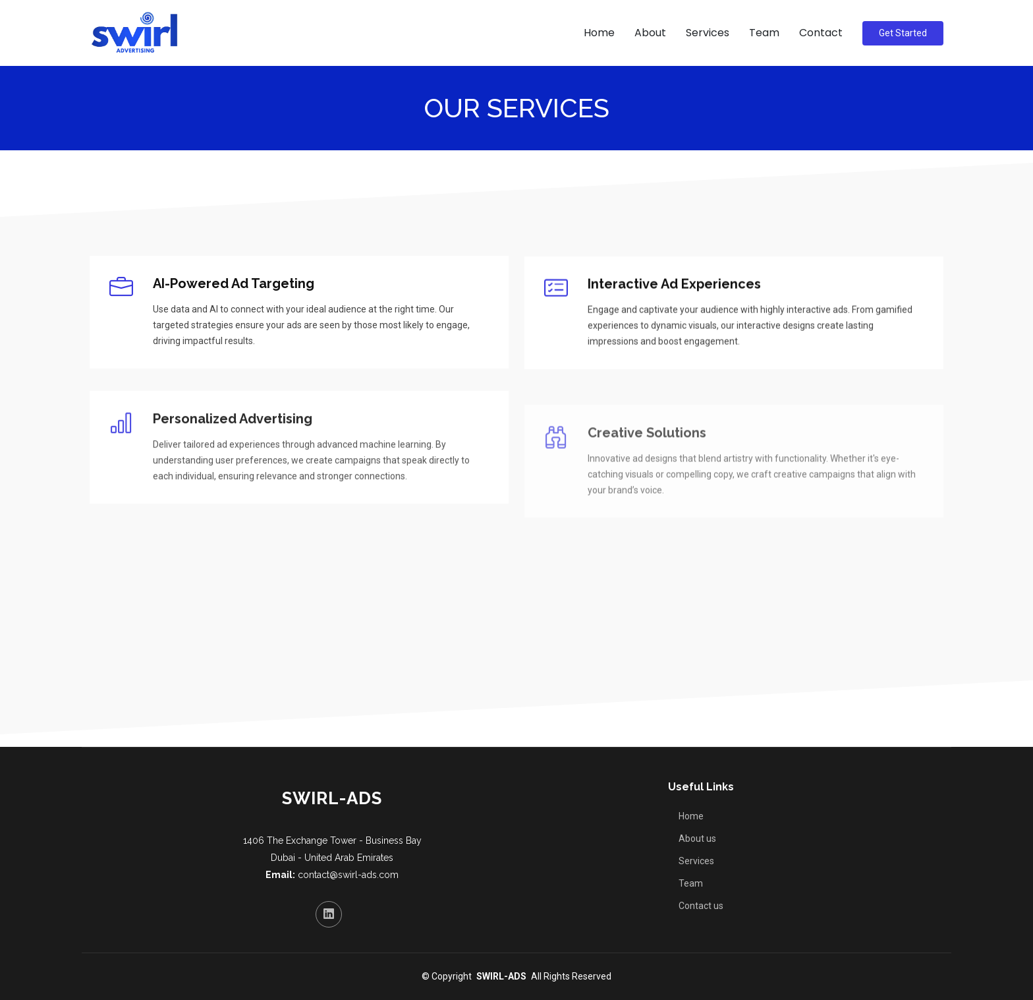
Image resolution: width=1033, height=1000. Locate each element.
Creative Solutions (647, 454)
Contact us (701, 905)
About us (697, 838)
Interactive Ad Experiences (674, 292)
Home (599, 32)
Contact (821, 32)
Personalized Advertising (232, 436)
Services (707, 32)
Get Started (903, 33)
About (650, 32)
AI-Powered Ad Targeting (233, 284)
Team (764, 32)
